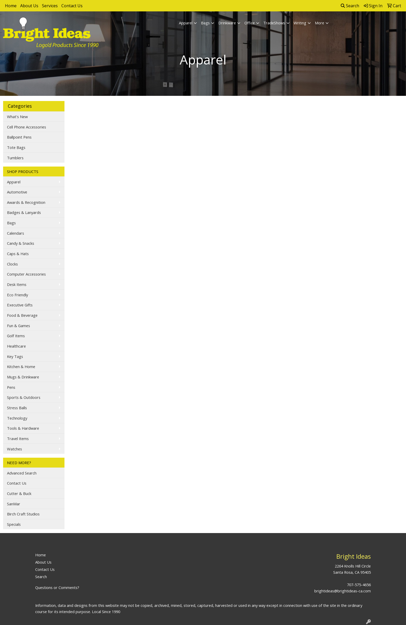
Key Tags (15, 356)
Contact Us (72, 6)
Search (350, 6)
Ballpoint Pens (19, 137)
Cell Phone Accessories (26, 127)
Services (50, 6)
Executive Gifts (20, 304)
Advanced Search (22, 473)
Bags (205, 22)
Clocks (12, 264)
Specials (14, 524)
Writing (300, 22)
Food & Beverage (22, 315)
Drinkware (227, 22)
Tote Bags (16, 147)
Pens (11, 387)
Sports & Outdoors (23, 397)
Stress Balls (17, 407)
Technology (17, 418)
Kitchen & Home (21, 366)
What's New (17, 116)
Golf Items (16, 335)
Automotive (17, 192)
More (319, 22)
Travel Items (18, 438)
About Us (29, 6)
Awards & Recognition (26, 202)
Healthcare (16, 346)
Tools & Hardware (23, 428)
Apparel (185, 22)
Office (249, 22)
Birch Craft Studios (23, 513)
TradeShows (274, 22)
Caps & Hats (18, 253)
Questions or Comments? (57, 587)
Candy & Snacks (20, 243)
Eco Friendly (17, 294)
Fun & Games (18, 325)
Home (11, 6)
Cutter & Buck (19, 493)
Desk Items (16, 284)
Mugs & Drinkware (23, 376)
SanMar (13, 503)
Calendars (15, 233)
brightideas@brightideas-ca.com (342, 590)
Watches (14, 448)
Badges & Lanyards (24, 212)
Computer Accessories (26, 274)
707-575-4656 (359, 584)
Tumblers (15, 157)
